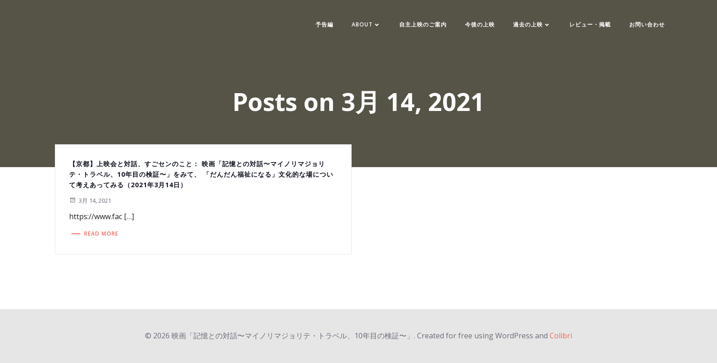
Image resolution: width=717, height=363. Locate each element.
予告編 (324, 24)
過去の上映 (532, 24)
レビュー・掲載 (590, 24)
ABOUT (366, 24)
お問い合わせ (647, 24)
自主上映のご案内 (423, 24)
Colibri (561, 336)
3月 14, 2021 (90, 200)
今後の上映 (480, 24)
